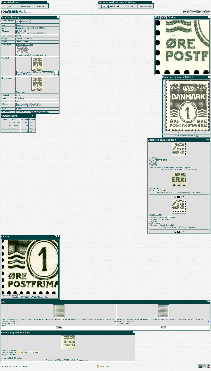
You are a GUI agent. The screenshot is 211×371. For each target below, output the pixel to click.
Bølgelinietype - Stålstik (24, 45)
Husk (28, 21)
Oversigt (194, 12)
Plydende (114, 6)
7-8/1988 (11, 131)
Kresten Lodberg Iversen (192, 193)
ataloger (40, 6)
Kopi (23, 21)
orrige (186, 12)
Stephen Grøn (43, 298)
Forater (130, 6)
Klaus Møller (191, 170)
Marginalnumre (145, 6)
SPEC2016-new (14, 122)
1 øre (18, 95)
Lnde (9, 6)
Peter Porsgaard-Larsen (39, 112)
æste (201, 12)
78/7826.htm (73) (106, 368)
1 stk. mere (153, 188)
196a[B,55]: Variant (15, 359)
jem (208, 12)
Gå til (59, 329)
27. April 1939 (21, 31)
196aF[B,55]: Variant (8, 351)
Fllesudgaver (25, 6)
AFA (3, 122)
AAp (17, 101)
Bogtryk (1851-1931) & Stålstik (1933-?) (30, 28)
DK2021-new (13, 125)
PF (2, 131)
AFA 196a (152, 158)
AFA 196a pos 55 (155, 216)
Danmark (19, 25)
